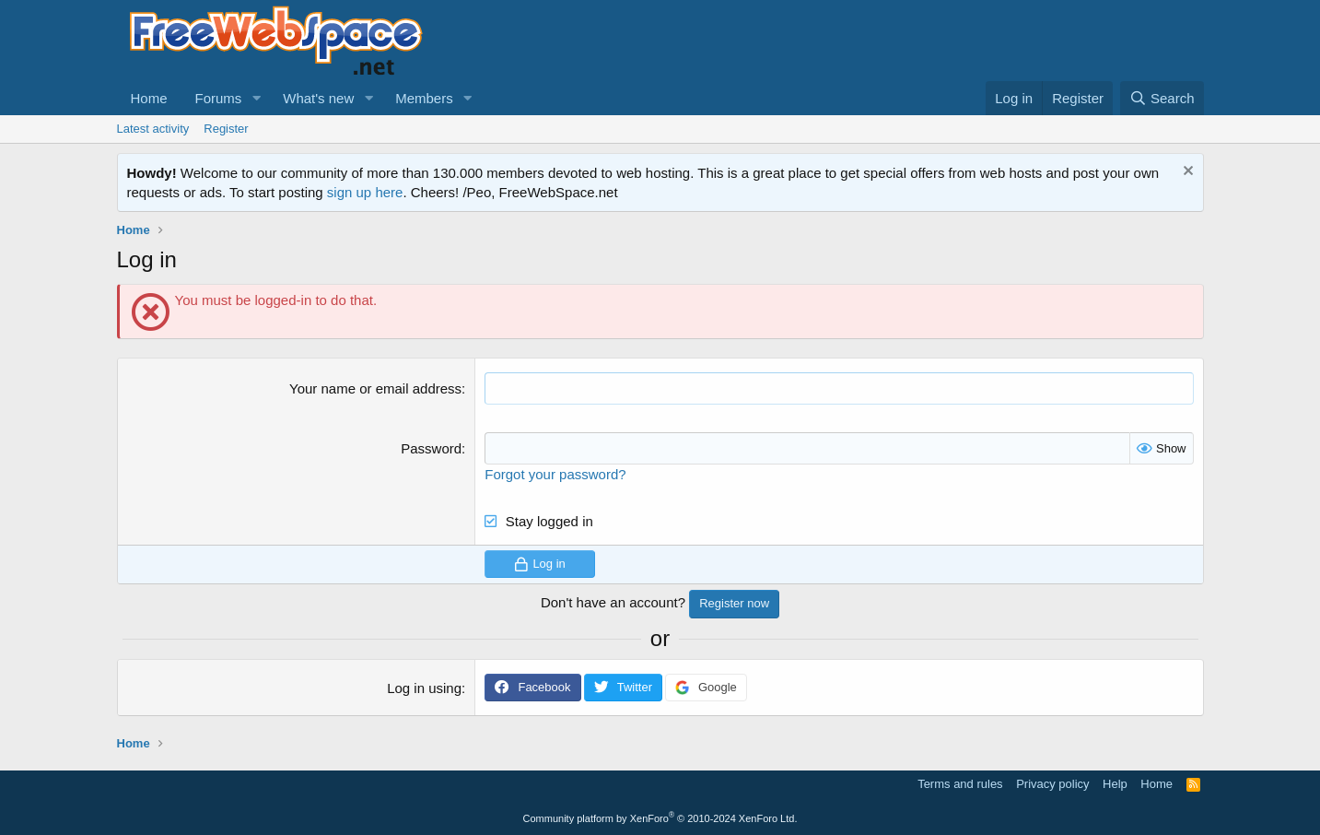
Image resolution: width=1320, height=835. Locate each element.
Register (226, 128)
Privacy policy (1052, 784)
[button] (256, 98)
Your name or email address (375, 388)
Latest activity (153, 128)
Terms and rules (959, 784)
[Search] (1162, 98)
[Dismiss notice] (1186, 172)
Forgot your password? (555, 474)
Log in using (424, 688)
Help (1115, 784)
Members (424, 98)
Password (431, 448)
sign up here (365, 192)
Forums (218, 98)
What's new (318, 98)
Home (149, 98)
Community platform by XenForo (660, 818)
